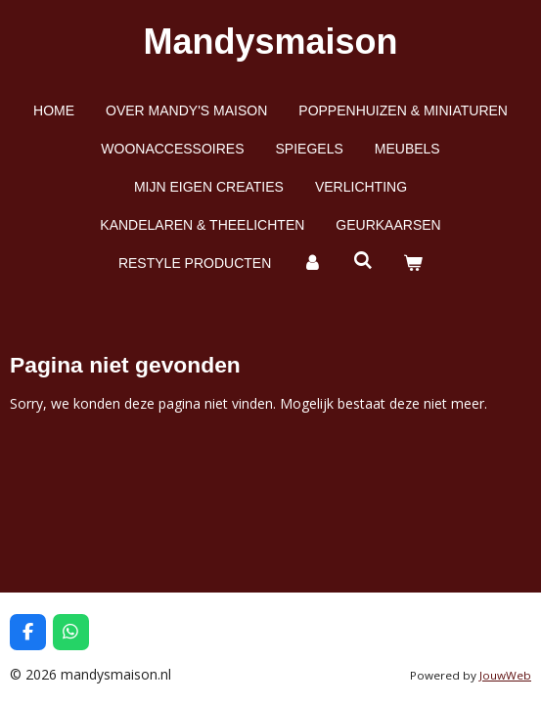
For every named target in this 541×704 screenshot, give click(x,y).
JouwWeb (505, 675)
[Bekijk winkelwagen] (412, 263)
